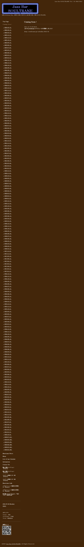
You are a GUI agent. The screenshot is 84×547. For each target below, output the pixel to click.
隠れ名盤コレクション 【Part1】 (8, 468)
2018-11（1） (8, 226)
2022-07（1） (8, 125)
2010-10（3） (8, 434)
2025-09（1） (8, 42)
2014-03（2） (8, 351)
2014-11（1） (8, 331)
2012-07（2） (8, 394)
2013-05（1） (8, 371)
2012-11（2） (8, 384)
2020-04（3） (8, 190)
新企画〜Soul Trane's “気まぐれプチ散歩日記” (11, 494)
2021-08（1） (8, 150)
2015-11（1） (8, 306)
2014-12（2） (8, 329)
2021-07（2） (8, 153)
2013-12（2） (8, 356)
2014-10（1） (8, 334)
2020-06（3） (8, 185)
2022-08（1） (8, 123)
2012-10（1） (8, 386)
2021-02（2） (8, 165)
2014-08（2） (8, 339)
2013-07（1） (8, 366)
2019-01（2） (8, 221)
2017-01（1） (8, 271)
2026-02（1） (8, 30)
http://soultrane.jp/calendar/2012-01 (36, 31)
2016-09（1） (8, 281)
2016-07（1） (8, 286)
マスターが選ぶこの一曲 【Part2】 (9, 480)
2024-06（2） (8, 75)
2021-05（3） (8, 158)
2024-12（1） (8, 60)
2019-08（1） (8, 211)
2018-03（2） (8, 243)
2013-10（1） (8, 361)
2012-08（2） (8, 391)
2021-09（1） (8, 148)
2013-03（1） (8, 376)
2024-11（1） (8, 62)
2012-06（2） (8, 397)
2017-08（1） (8, 258)
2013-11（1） (8, 359)
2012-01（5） (8, 409)
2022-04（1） (8, 130)
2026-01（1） (8, 32)
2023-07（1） (8, 98)
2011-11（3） (8, 414)
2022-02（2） (8, 135)
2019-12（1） (8, 201)
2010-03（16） (8, 447)
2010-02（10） (8, 449)
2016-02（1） (8, 299)
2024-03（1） (8, 80)
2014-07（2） (8, 341)
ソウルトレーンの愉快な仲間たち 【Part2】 (11, 490)
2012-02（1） (8, 407)
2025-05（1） (8, 50)
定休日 (4, 506)
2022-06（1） (8, 128)
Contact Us (6, 464)
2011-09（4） (8, 417)
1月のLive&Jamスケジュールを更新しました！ (38, 28)
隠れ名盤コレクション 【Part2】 (8, 472)
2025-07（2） (8, 47)
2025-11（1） (8, 37)
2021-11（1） (8, 143)
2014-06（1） (8, 344)
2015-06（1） (8, 319)
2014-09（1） (8, 336)
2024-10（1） (8, 65)
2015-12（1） (8, 304)
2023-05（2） (8, 103)
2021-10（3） (8, 145)
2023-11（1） (8, 90)
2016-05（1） (8, 291)
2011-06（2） (8, 424)
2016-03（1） (8, 296)
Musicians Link (7, 483)
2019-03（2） (8, 218)
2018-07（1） (8, 236)
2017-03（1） (8, 268)
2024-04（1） (8, 77)
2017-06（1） (8, 261)
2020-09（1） (8, 178)
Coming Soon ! (7, 24)
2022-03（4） (8, 133)
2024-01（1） (8, 85)
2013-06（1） (8, 369)
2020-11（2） (8, 173)
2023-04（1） (8, 105)
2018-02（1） (8, 246)
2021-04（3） (8, 160)
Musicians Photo (8, 453)
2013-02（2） (8, 379)
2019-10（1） (8, 206)
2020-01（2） (8, 198)
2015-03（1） (8, 324)
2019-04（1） (8, 216)
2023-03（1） (8, 108)
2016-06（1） (8, 288)
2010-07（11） (8, 437)
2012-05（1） (8, 399)
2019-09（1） (8, 208)
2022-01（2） (8, 138)
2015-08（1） (8, 314)
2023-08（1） (8, 95)
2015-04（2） (8, 321)
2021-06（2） (8, 155)
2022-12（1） (8, 113)
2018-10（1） (8, 228)
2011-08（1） (8, 419)
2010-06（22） (8, 439)
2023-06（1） (8, 100)
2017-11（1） (8, 253)
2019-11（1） (8, 203)
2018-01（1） (8, 248)
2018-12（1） (8, 223)
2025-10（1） (8, 40)
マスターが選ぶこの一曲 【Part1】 (9, 476)
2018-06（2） (8, 238)
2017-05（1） (8, 263)
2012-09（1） (8, 389)
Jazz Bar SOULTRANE (13, 543)
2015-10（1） (8, 309)
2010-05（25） (8, 442)
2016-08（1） (8, 283)
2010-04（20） (8, 444)
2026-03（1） (8, 27)
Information (6, 461)
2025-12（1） (8, 35)
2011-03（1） (8, 429)
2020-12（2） (8, 170)
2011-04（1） (8, 427)
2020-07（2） (8, 183)
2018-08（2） (8, 233)
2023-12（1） (8, 87)
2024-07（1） (8, 72)
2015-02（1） (8, 326)
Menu (4, 456)
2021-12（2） (8, 140)
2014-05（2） (8, 346)
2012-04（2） (8, 402)
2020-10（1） (8, 175)
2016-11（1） (8, 276)
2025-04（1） (8, 52)
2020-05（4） (8, 188)
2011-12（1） (8, 412)
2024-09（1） (8, 67)
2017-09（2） (8, 256)
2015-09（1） (8, 311)
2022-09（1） (8, 120)
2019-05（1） (8, 213)
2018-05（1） (8, 241)
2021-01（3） (8, 168)
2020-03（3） (8, 193)
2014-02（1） (8, 354)
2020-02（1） (8, 196)
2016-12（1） (8, 273)
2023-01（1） (8, 110)
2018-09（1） (8, 231)
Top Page (6, 21)
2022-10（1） (8, 118)
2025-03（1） (8, 55)
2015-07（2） (8, 316)
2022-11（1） (8, 115)
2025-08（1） (8, 45)
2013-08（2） (8, 364)
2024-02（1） (8, 82)
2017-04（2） (8, 266)
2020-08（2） (8, 180)
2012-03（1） (8, 404)
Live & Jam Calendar (9, 459)
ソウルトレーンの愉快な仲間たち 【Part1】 (11, 487)
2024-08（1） (8, 70)
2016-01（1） (8, 301)
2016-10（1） (8, 278)
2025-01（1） (8, 57)
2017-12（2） (8, 251)
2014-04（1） (8, 349)
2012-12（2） (8, 381)
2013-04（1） (8, 374)
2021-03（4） (8, 163)
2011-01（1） (8, 432)
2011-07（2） (8, 422)
